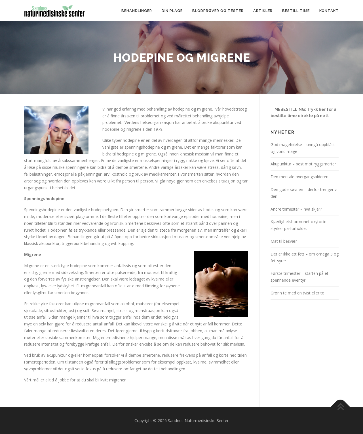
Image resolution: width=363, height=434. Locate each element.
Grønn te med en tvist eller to (297, 293)
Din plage (172, 11)
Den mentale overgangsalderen (299, 176)
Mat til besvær (284, 241)
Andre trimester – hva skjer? (296, 209)
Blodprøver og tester (218, 11)
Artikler (263, 11)
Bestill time (296, 11)
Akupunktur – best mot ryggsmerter (303, 164)
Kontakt (329, 11)
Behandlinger (136, 11)
